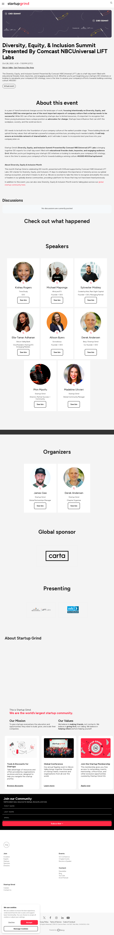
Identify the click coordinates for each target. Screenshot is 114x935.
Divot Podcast (63, 878)
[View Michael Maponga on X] (57, 283)
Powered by (57, 930)
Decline (11, 922)
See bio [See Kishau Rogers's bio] (23, 300)
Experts (6, 859)
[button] (111, 3)
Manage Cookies (21, 928)
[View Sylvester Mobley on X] (90, 283)
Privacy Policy (44, 922)
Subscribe (56, 823)
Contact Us (7, 890)
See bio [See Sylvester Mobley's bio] (90, 300)
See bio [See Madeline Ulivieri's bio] (73, 404)
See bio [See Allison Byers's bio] (57, 352)
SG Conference (64, 857)
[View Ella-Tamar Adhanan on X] (23, 333)
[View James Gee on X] (40, 488)
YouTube (62, 876)
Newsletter (62, 871)
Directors (7, 866)
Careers (6, 888)
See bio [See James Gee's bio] (40, 506)
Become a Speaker (65, 861)
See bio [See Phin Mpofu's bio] (40, 404)
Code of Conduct (69, 922)
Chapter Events (64, 859)
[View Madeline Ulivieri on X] (74, 385)
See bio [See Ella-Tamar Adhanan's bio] (23, 352)
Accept (29, 922)
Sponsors (7, 863)
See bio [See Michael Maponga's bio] (57, 300)
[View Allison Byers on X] (57, 333)
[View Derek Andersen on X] (90, 333)
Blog (60, 873)
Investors (7, 857)
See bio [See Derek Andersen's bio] (90, 352)
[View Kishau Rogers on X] (23, 283)
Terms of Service (56, 922)
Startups (6, 861)
